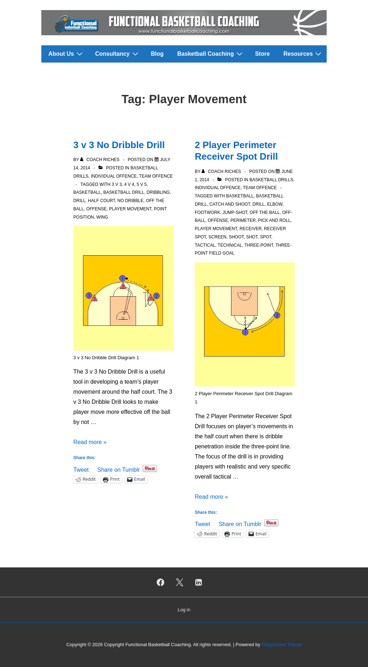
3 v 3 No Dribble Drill (119, 145)
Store (262, 54)
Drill (79, 200)
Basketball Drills (271, 179)
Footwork (207, 212)
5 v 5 (142, 184)
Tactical (205, 245)
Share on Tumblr (118, 469)
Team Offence (156, 176)
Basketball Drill (123, 192)
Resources (303, 54)
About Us (66, 54)
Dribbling (158, 192)
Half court (101, 200)
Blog (157, 54)
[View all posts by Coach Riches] (100, 159)
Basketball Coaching (210, 54)
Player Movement (130, 208)
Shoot (236, 236)
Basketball (87, 192)
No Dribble (131, 200)
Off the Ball (265, 212)
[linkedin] (198, 582)
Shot (252, 236)
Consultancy (117, 54)
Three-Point (258, 245)
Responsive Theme (282, 644)
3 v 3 (117, 184)
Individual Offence (114, 176)
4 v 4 (129, 184)
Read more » (90, 442)
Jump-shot (234, 212)
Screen (217, 236)
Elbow (274, 204)
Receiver (250, 228)
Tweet (81, 469)
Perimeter (243, 220)
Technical (230, 245)
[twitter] (180, 582)
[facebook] (160, 582)
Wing (102, 217)
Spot (265, 236)
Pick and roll (274, 220)
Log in (184, 609)
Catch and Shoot (230, 204)
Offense (96, 208)
